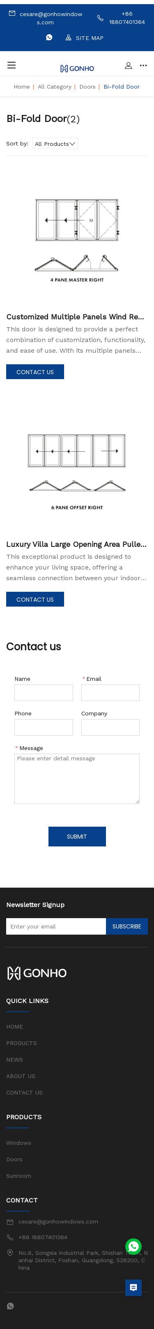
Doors (87, 86)
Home (22, 86)
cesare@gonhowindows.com (45, 17)
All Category (54, 86)
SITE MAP (84, 37)
